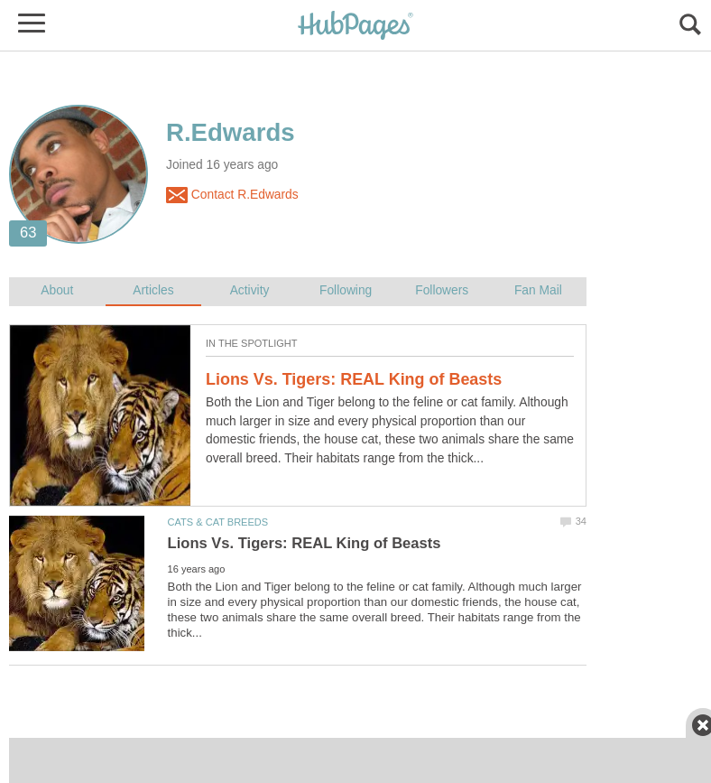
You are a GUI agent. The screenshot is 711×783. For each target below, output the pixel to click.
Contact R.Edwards (232, 195)
